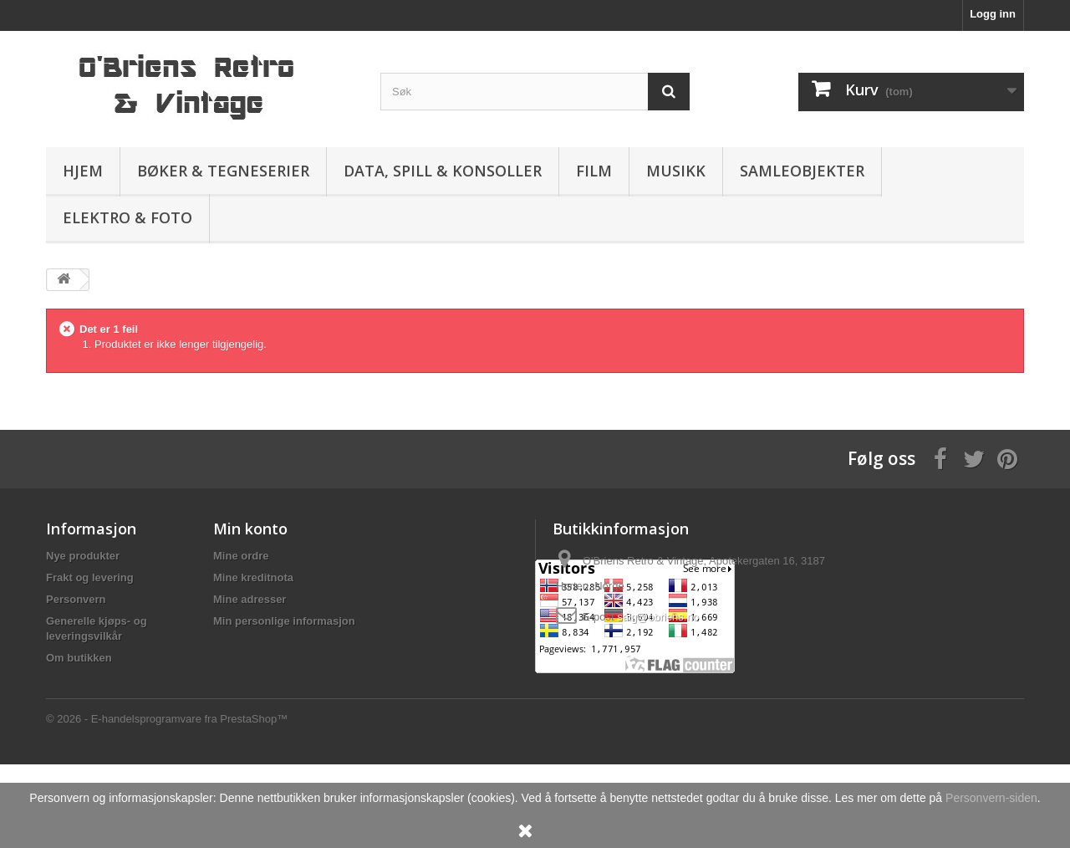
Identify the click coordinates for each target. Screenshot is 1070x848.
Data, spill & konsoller (443, 171)
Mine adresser (249, 599)
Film (594, 171)
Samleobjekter (802, 171)
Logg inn (993, 14)
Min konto (250, 529)
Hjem (83, 171)
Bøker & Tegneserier (223, 171)
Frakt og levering (90, 577)
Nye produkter (83, 555)
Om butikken (79, 657)
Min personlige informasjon (284, 621)
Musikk (676, 171)
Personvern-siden (991, 798)
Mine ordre (240, 555)
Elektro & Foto (127, 217)
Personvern (76, 599)
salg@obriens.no (658, 616)
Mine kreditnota (253, 577)
